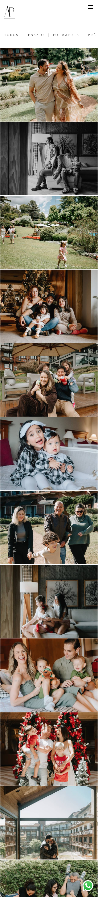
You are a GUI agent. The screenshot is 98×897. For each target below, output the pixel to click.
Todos (11, 35)
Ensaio (36, 35)
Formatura (66, 35)
